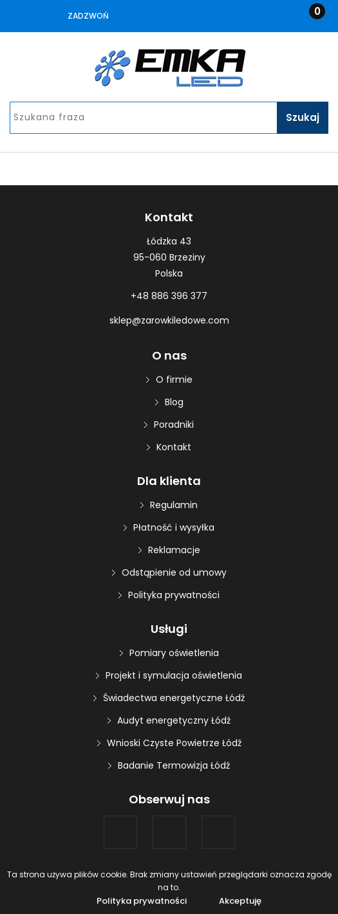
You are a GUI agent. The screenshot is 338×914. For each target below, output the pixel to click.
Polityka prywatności (174, 595)
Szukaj (302, 117)
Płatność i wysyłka (173, 527)
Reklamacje (174, 550)
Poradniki (174, 424)
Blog (174, 402)
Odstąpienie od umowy (174, 572)
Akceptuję (240, 901)
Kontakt (173, 447)
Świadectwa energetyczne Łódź (174, 697)
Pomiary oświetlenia (174, 652)
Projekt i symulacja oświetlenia (174, 675)
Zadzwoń (88, 15)
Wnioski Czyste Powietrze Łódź (174, 742)
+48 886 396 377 (169, 295)
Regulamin (174, 504)
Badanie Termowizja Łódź (174, 765)
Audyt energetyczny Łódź (173, 720)
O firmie (174, 379)
